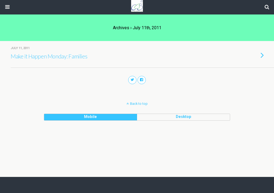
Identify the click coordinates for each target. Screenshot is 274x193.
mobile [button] (90, 116)
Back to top (139, 104)
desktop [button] (183, 116)
